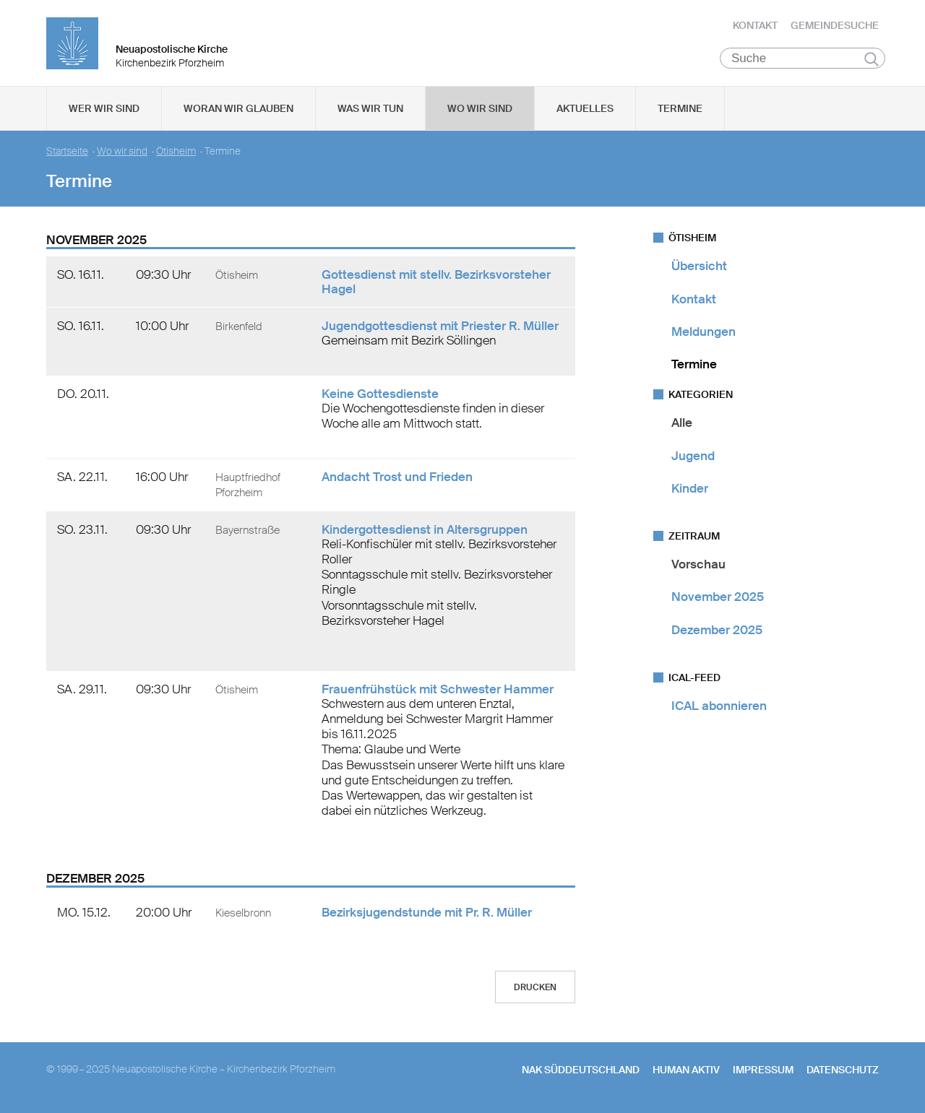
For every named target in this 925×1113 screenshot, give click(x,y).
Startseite (67, 152)
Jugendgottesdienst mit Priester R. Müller (440, 326)
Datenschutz (842, 1070)
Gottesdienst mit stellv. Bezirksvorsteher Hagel (436, 282)
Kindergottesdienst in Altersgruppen (425, 529)
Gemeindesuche (835, 25)
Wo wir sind (479, 109)
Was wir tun (370, 109)
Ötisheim (176, 152)
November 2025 (717, 597)
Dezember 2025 (716, 630)
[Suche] (802, 58)
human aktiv (686, 1070)
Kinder (689, 489)
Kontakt (755, 25)
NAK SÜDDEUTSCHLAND (581, 1070)
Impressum (763, 1070)
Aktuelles (585, 109)
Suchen (871, 59)
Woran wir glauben (238, 109)
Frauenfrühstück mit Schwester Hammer (438, 689)
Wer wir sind (104, 109)
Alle (681, 423)
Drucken (535, 988)
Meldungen (703, 332)
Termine (680, 109)
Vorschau (698, 565)
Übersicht (699, 266)
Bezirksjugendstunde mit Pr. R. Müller (427, 913)
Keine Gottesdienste (380, 394)
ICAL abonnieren (719, 706)
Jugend (693, 456)
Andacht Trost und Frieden (397, 477)
